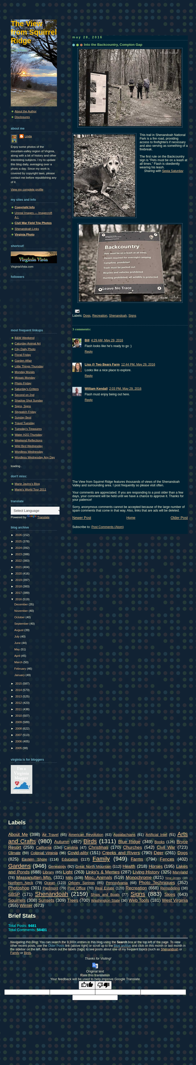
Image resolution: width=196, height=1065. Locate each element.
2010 (19, 715)
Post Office (76, 888)
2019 (19, 579)
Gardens (19, 865)
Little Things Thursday (29, 366)
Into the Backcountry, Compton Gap (113, 45)
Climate (14, 853)
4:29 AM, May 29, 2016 (107, 340)
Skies (169, 894)
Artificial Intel (156, 835)
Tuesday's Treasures (28, 428)
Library (48, 872)
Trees (72, 900)
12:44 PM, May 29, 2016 (138, 364)
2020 (19, 573)
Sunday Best (23, 417)
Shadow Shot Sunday (29, 400)
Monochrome (139, 877)
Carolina (71, 847)
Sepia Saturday (172, 171)
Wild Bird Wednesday (29, 446)
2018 (19, 586)
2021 (19, 567)
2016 (19, 599)
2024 (19, 547)
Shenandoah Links (27, 228)
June (18, 642)
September (22, 623)
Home (130, 518)
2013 (19, 696)
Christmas (98, 847)
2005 (19, 748)
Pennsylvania (117, 883)
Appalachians (124, 835)
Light (68, 872)
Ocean (49, 883)
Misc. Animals (98, 877)
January (20, 675)
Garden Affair (23, 360)
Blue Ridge (129, 841)
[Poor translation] (103, 985)
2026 (19, 534)
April (17, 655)
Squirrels (17, 900)
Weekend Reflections (28, 440)
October (20, 617)
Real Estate (104, 888)
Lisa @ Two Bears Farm (102, 364)
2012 (19, 702)
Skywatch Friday (25, 411)
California (43, 847)
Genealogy (57, 866)
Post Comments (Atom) (107, 527)
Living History (146, 872)
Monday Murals (25, 372)
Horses (156, 866)
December (21, 604)
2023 (19, 554)
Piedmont (50, 888)
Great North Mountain (93, 866)
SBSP (14, 894)
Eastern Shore (34, 859)
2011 (19, 709)
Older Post (179, 518)
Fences (167, 859)
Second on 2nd (24, 394)
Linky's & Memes (103, 872)
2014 (19, 689)
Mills (69, 878)
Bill (87, 340)
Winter (26, 905)
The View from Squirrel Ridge (34, 32)
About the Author (25, 111)
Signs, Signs (23, 406)
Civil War (166, 847)
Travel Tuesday (25, 423)
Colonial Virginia (44, 853)
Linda (28, 136)
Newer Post (81, 518)
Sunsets (46, 900)
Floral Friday (23, 354)
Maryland (180, 872)
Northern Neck (20, 883)
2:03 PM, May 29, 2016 (125, 388)
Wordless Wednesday (29, 451)
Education (70, 859)
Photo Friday (23, 383)
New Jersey (173, 877)
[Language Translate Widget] (36, 511)
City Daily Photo (25, 349)
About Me (18, 834)
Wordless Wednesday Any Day (35, 457)
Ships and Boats (105, 895)
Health (129, 866)
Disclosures (22, 117)
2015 (19, 683)
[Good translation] (87, 985)
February (20, 668)
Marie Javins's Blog (27, 483)
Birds (90, 841)
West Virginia (175, 900)
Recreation (99, 315)
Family (101, 858)
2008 (19, 728)
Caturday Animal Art (28, 343)
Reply (89, 351)
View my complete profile (27, 189)
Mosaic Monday (25, 377)
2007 (19, 734)
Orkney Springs (81, 883)
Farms (137, 859)
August (19, 630)
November (21, 610)
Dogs (87, 315)
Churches (132, 847)
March (18, 662)
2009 (19, 722)
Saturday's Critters (27, 388)
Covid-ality (78, 852)
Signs (132, 315)
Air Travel (50, 835)
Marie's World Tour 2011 (30, 489)
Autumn (61, 841)
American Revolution (85, 835)
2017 (19, 592)
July (17, 636)
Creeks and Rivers (121, 852)
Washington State (105, 900)
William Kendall (96, 388)
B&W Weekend (24, 337)
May (17, 649)
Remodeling (170, 888)
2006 (19, 741)
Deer (158, 852)
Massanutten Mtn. (34, 877)
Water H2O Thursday (28, 434)
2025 (19, 541)
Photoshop (18, 887)
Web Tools (139, 900)
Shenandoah (118, 315)
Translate (38, 517)
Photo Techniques (157, 882)
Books (159, 842)
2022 (19, 560)
